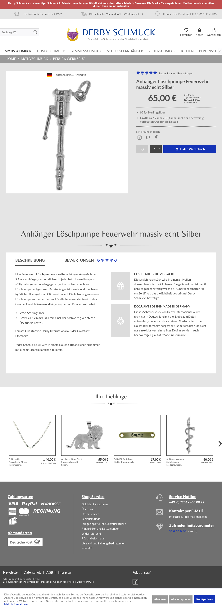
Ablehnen (160, 599)
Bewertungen (91, 260)
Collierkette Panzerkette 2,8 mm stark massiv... (18, 462)
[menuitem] (19, 32)
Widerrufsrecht (91, 533)
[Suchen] (35, 32)
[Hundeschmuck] (51, 51)
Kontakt (87, 548)
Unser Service (90, 514)
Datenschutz (33, 572)
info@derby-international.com (188, 516)
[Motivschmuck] (18, 51)
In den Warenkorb (190, 149)
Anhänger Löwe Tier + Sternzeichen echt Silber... (71, 462)
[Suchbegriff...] (19, 32)
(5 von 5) (183, 531)
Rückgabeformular (93, 538)
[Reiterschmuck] (162, 51)
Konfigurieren (204, 599)
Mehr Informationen (16, 604)
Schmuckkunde (91, 518)
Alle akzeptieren (181, 599)
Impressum (65, 572)
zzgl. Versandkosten (192, 97)
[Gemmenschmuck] (86, 51)
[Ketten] (187, 51)
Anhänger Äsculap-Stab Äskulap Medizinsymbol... (175, 462)
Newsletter (11, 572)
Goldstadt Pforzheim (95, 504)
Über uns (87, 509)
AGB (49, 572)
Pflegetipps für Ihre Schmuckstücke (104, 523)
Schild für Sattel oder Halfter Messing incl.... (124, 460)
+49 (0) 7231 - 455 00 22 (186, 502)
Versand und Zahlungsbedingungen (103, 543)
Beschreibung (30, 260)
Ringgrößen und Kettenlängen (100, 528)
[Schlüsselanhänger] (125, 51)
